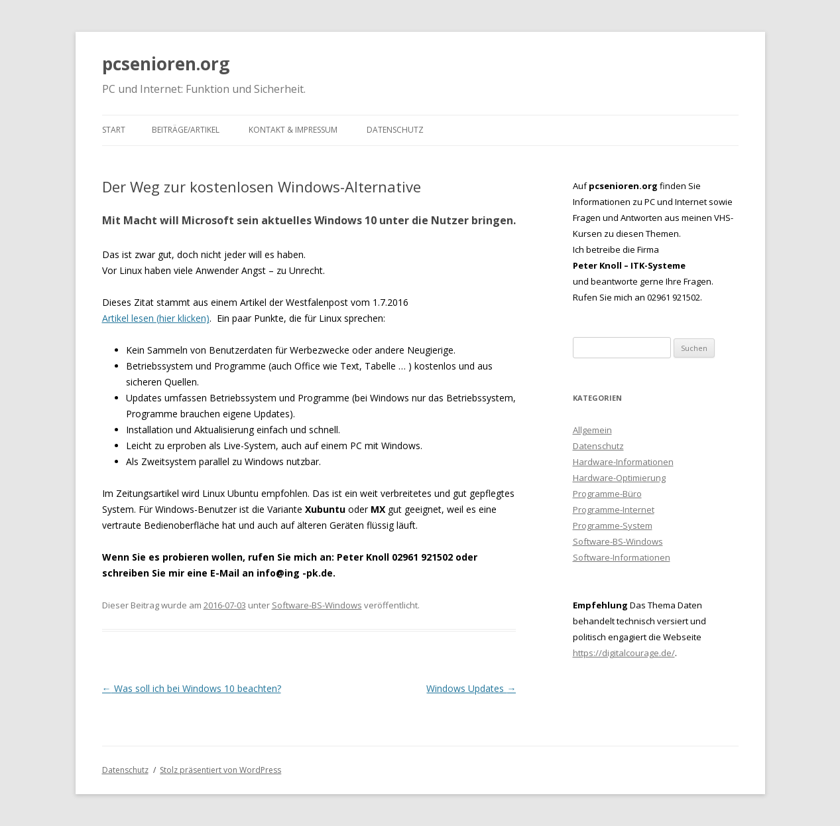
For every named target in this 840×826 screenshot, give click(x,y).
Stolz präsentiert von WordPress (220, 770)
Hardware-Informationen (623, 462)
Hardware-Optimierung (619, 478)
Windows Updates (471, 688)
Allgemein (592, 430)
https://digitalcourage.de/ (624, 653)
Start (113, 129)
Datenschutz (395, 129)
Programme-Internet (613, 510)
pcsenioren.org (165, 64)
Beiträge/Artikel (185, 129)
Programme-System (612, 525)
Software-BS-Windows (317, 605)
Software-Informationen (621, 557)
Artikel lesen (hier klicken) (156, 318)
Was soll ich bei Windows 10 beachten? (191, 688)
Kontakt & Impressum (293, 129)
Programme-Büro (607, 494)
